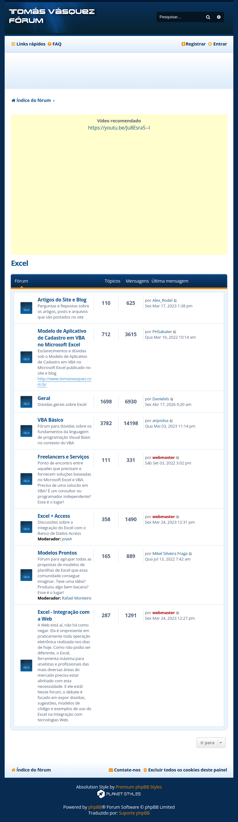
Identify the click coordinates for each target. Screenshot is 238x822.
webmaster (163, 457)
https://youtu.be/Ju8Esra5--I (119, 127)
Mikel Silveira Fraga (170, 553)
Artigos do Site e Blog (61, 299)
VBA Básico (50, 419)
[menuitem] (54, 44)
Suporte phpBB (134, 813)
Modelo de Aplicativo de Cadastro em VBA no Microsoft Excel (61, 337)
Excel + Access (53, 515)
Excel (19, 263)
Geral (43, 398)
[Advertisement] (123, 71)
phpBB (95, 807)
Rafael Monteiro (76, 598)
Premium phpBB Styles (139, 787)
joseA (67, 539)
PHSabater (162, 331)
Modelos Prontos (57, 552)
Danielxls (160, 399)
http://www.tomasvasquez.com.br (64, 381)
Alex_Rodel (162, 300)
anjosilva (160, 420)
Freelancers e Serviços (63, 456)
